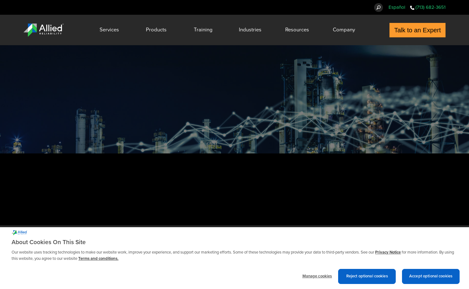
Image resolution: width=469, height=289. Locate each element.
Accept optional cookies (430, 277)
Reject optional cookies (367, 277)
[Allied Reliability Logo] (43, 30)
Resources (297, 30)
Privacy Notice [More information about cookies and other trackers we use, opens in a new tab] (388, 253)
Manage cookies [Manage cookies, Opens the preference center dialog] (317, 277)
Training (203, 30)
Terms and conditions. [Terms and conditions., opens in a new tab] (98, 260)
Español (397, 7)
